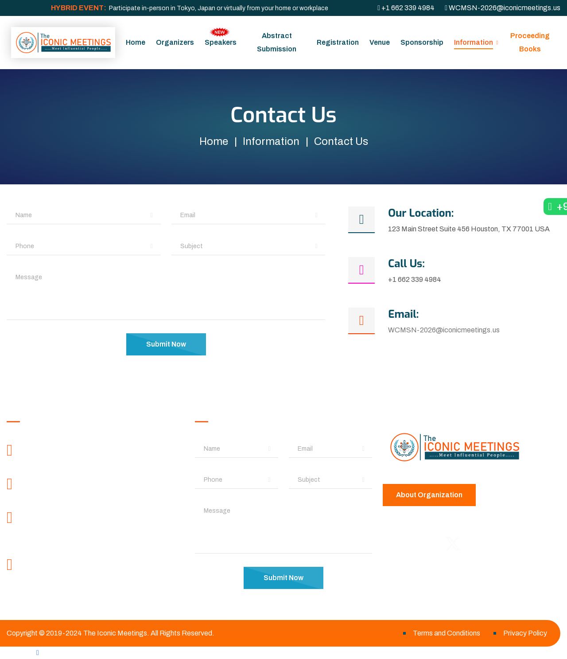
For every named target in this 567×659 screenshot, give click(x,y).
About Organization (429, 495)
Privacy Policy (525, 633)
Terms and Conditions (446, 633)
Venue (379, 42)
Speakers (221, 36)
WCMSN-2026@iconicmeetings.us (444, 330)
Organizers (175, 42)
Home (135, 42)
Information (473, 42)
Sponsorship (421, 42)
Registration (338, 42)
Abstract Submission (276, 42)
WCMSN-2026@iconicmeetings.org (90, 582)
